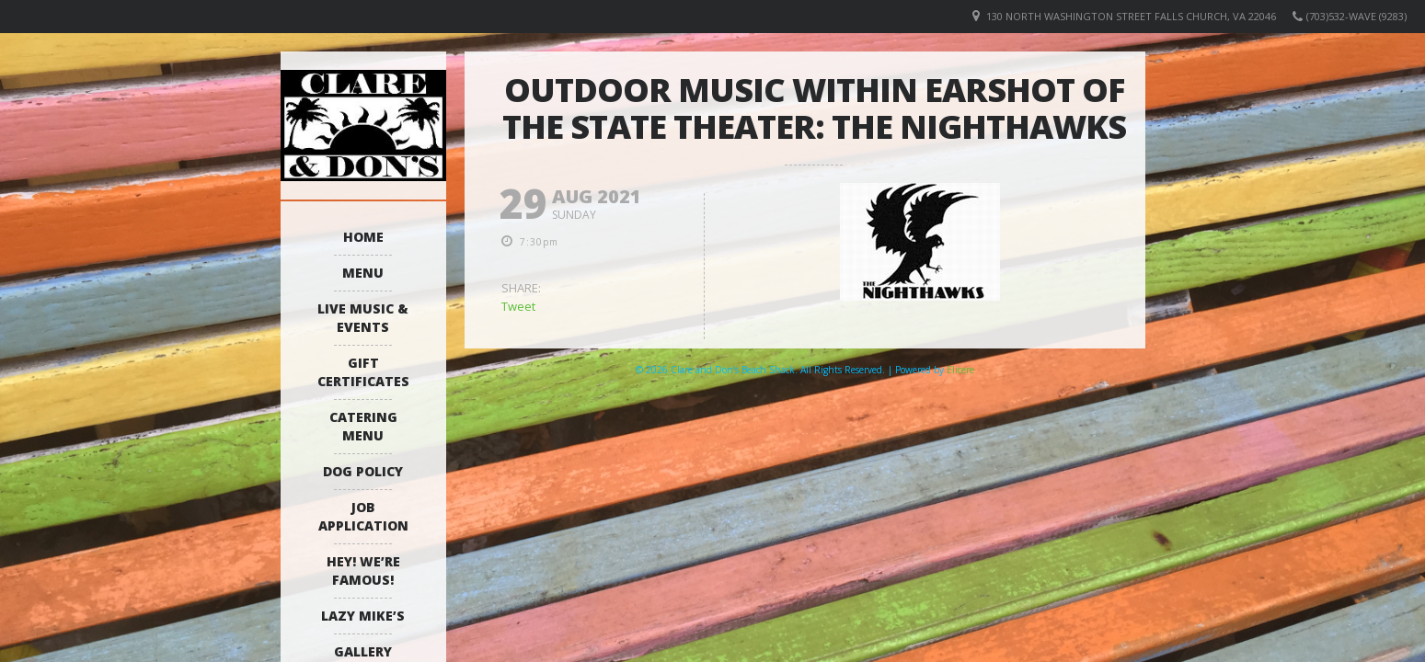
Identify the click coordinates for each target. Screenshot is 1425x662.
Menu (363, 272)
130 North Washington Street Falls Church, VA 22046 (1131, 16)
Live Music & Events (362, 318)
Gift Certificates (363, 372)
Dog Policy (363, 471)
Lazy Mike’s (363, 615)
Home (363, 236)
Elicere (960, 369)
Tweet (518, 306)
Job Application (363, 516)
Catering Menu (363, 426)
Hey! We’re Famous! (363, 570)
